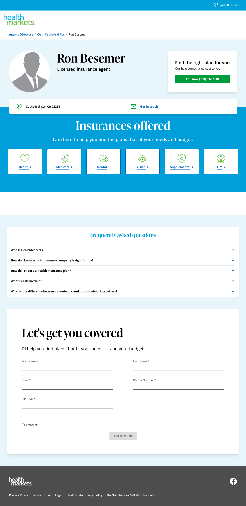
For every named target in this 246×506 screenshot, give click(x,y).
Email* (26, 380)
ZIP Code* (28, 399)
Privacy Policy (18, 495)
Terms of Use (41, 495)
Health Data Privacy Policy (85, 495)
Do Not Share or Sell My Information (132, 495)
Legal (58, 495)
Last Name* (141, 361)
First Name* (30, 361)
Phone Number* (144, 380)
